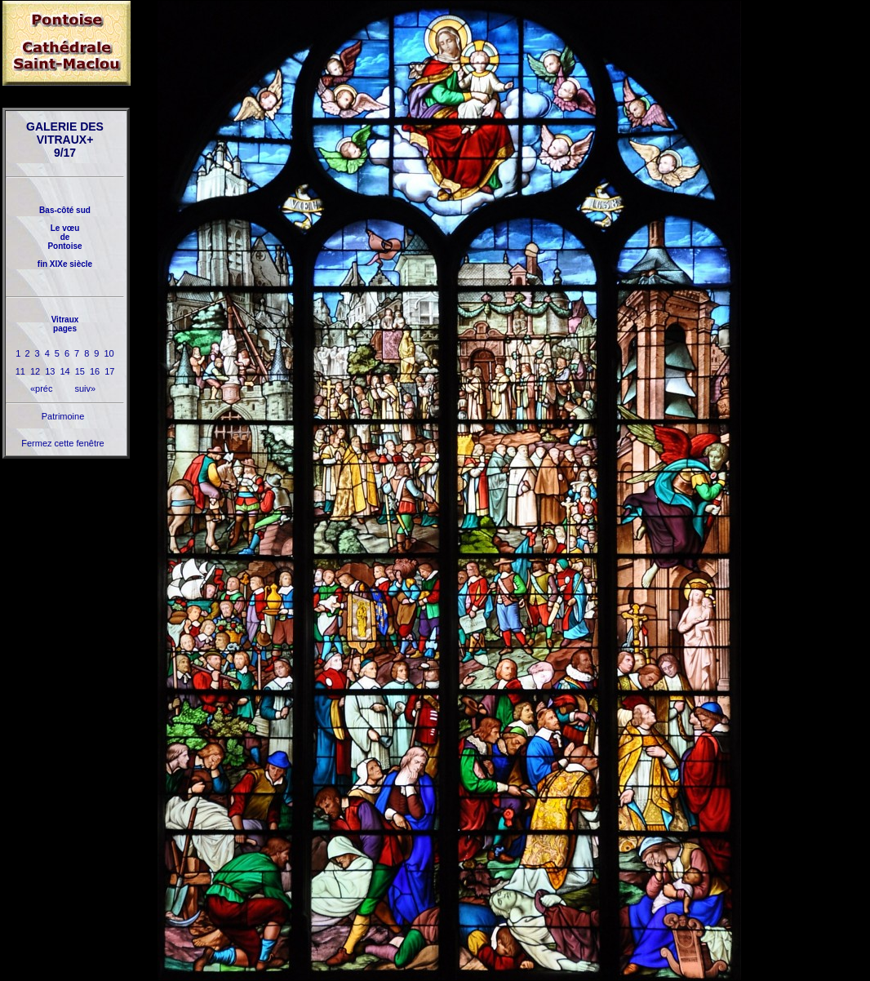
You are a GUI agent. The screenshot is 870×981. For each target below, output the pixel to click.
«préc (41, 388)
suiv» (84, 388)
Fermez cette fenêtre (62, 443)
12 (35, 371)
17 (109, 371)
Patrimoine (63, 416)
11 (20, 371)
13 (50, 371)
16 (95, 371)
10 (108, 353)
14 (64, 371)
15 (80, 371)
